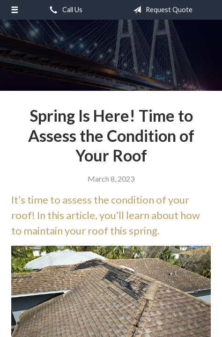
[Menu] (14, 10)
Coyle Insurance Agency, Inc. (111, 50)
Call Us (64, 10)
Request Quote (160, 10)
